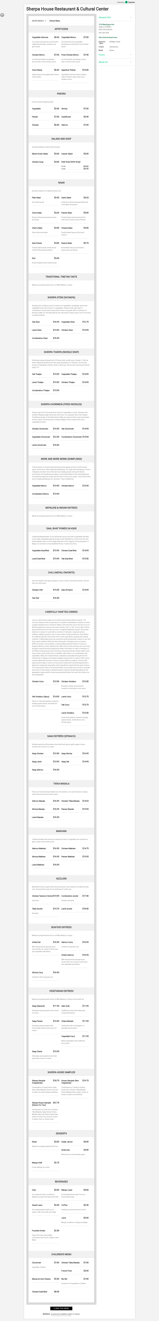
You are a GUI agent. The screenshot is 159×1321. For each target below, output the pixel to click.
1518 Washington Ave (106, 24)
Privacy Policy (67, 1315)
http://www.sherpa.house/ (108, 37)
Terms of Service (56, 1315)
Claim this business (105, 29)
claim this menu (61, 1308)
